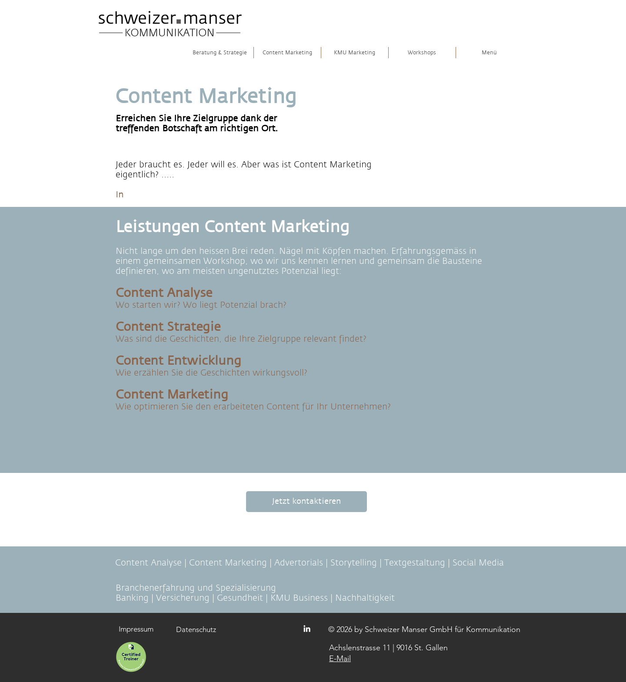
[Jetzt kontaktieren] (306, 501)
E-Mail (340, 658)
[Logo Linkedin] (307, 628)
